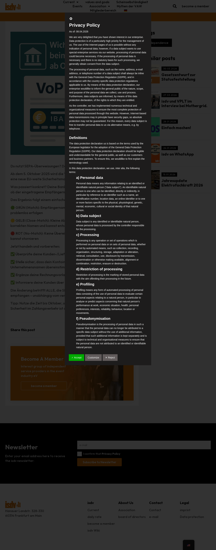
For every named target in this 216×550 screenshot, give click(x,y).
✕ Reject (110, 357)
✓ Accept (76, 357)
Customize (93, 357)
